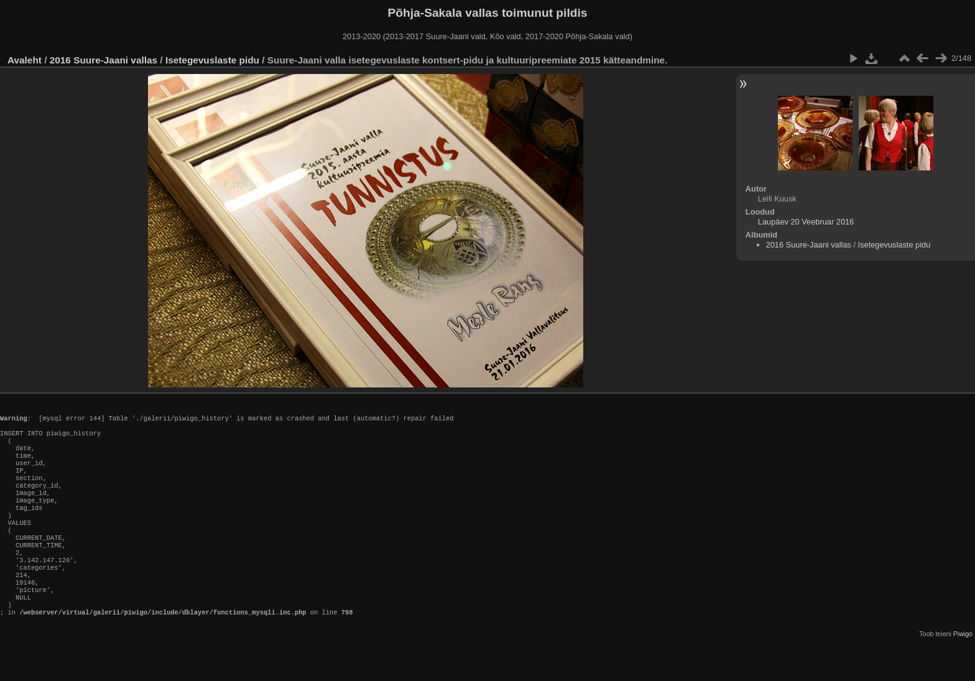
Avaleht (24, 60)
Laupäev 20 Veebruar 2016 (806, 221)
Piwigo (963, 671)
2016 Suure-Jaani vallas (103, 60)
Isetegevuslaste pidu (212, 60)
